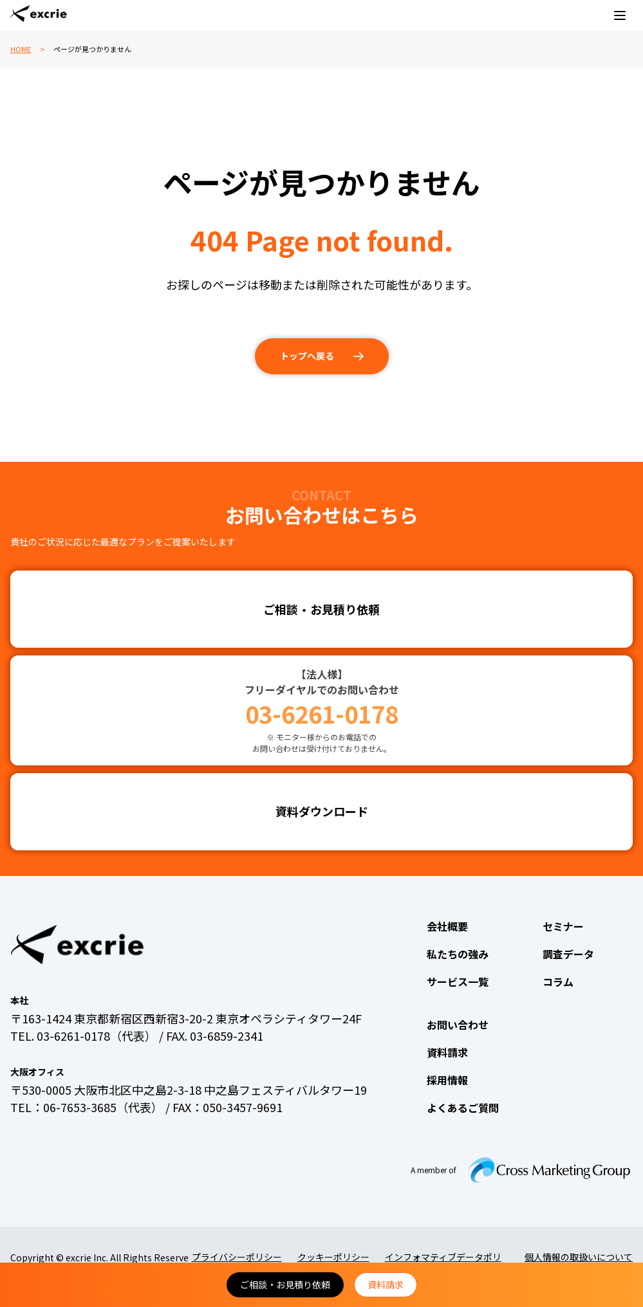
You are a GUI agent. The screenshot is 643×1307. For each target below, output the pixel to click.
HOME (20, 49)
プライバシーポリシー (237, 1256)
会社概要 (447, 926)
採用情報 (447, 1080)
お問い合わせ (458, 1024)
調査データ (568, 954)
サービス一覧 (458, 981)
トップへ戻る (307, 355)
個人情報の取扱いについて (579, 1256)
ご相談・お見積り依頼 (285, 1284)
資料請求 (386, 1284)
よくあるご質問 (463, 1107)
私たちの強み (458, 954)
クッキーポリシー (333, 1256)
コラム (558, 981)
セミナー (563, 926)
